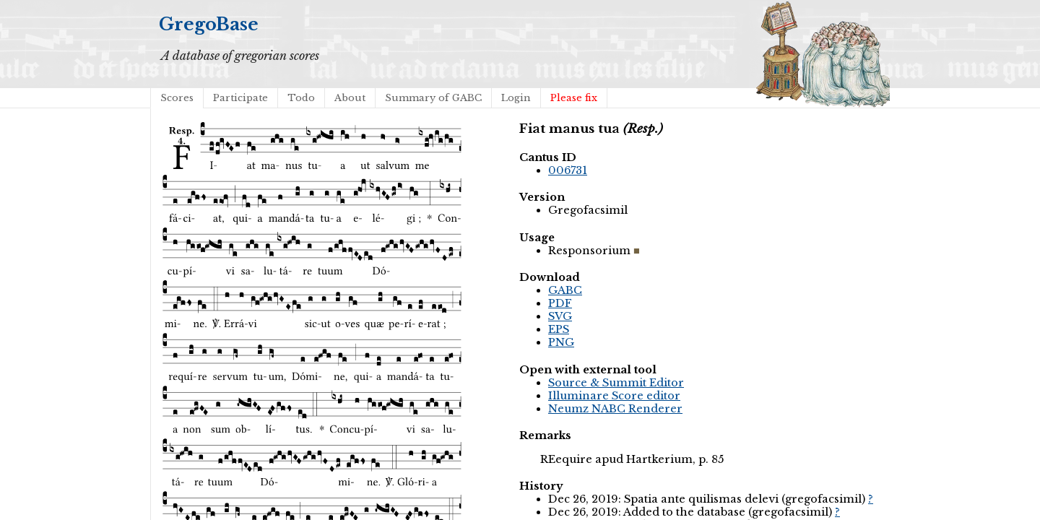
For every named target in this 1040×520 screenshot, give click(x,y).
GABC (565, 290)
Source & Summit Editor (616, 382)
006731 (567, 170)
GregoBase (209, 24)
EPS (558, 329)
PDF (560, 303)
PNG (561, 342)
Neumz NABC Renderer (615, 408)
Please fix (573, 98)
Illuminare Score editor (614, 395)
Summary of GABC (433, 98)
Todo (301, 98)
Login (516, 98)
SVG (560, 316)
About (349, 98)
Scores (177, 98)
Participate (240, 98)
